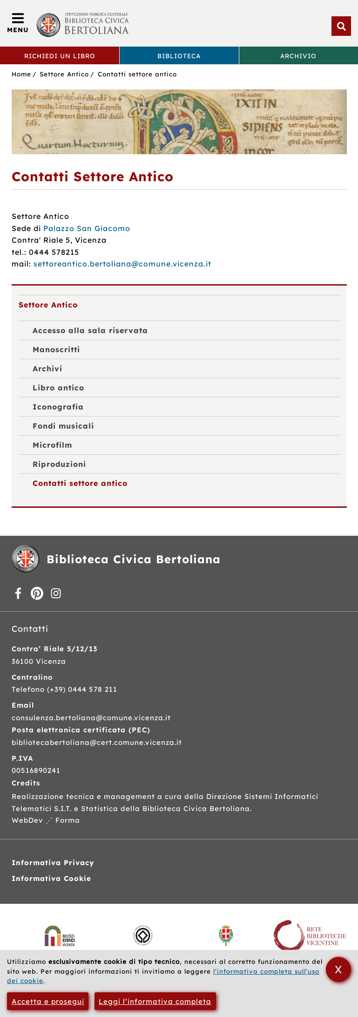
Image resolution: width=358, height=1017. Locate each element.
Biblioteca (179, 56)
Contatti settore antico (137, 74)
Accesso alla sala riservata (90, 330)
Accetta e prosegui (48, 1001)
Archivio (298, 56)
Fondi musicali (63, 425)
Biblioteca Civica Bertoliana (134, 559)
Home (21, 74)
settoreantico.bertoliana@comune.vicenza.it (122, 263)
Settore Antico (64, 74)
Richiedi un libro (59, 56)
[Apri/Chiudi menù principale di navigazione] (18, 23)
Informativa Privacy (53, 862)
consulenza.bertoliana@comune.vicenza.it (91, 717)
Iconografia (58, 406)
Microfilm (52, 445)
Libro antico (58, 387)
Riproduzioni (59, 464)
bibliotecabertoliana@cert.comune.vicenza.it (97, 742)
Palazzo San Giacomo (86, 228)
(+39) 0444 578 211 (82, 689)
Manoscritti (56, 349)
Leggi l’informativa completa (155, 1001)
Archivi (47, 368)
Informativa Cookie (51, 878)
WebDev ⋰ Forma (46, 820)
